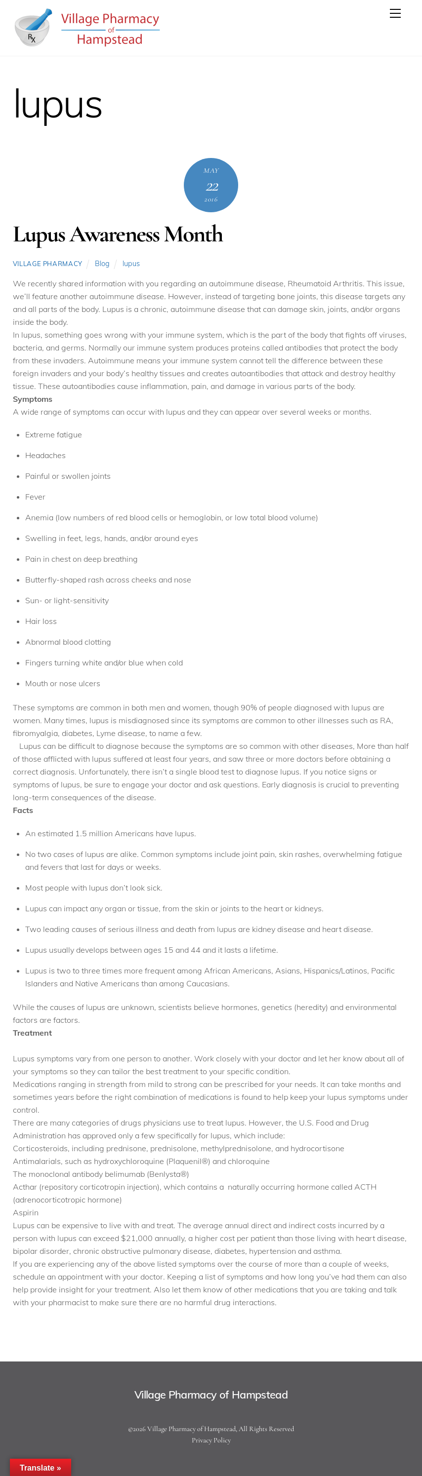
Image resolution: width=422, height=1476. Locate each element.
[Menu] (395, 13)
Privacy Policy (211, 1440)
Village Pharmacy (48, 264)
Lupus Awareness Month (118, 234)
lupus (131, 263)
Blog (102, 263)
